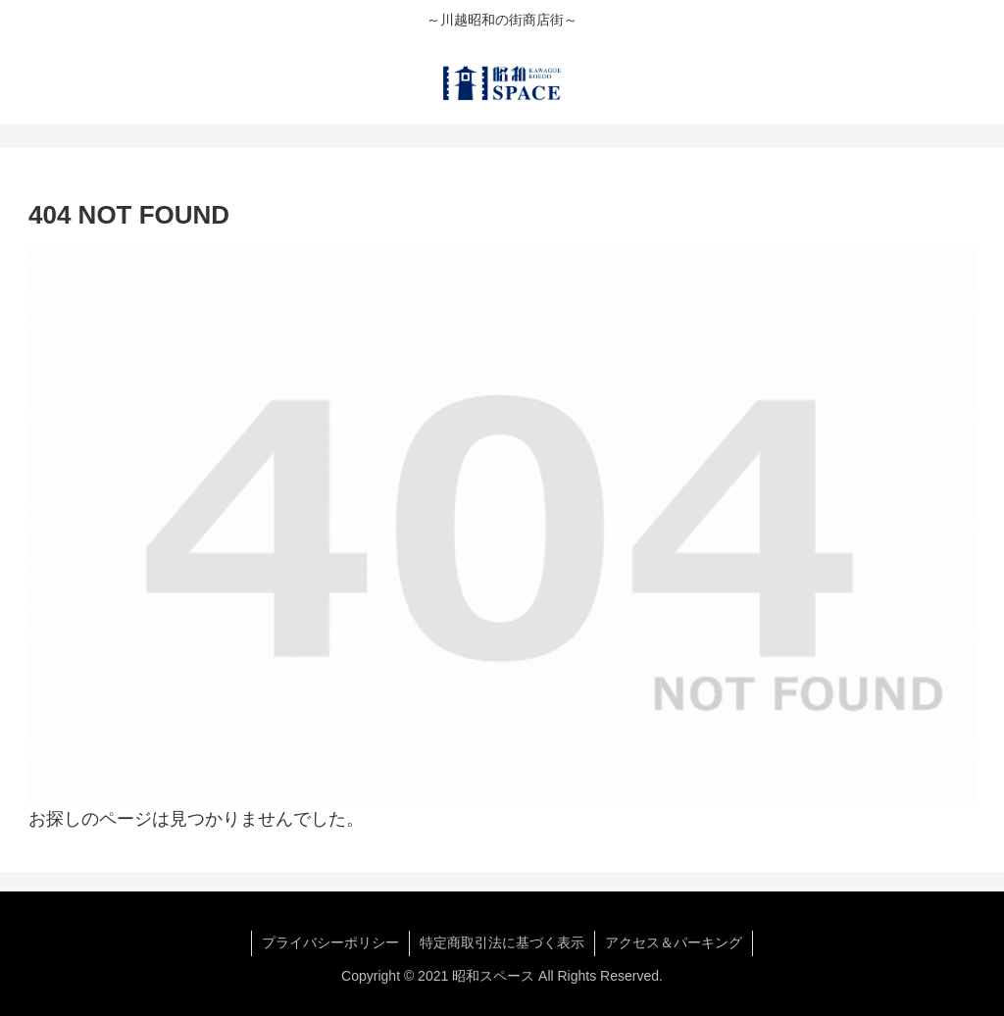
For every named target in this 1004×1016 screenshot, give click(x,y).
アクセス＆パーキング (673, 942)
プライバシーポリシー (330, 942)
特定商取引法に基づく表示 (502, 942)
